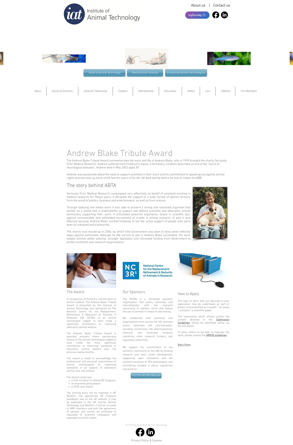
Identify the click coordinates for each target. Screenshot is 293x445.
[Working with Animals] (145, 72)
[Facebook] (215, 14)
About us (199, 5)
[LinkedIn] (224, 14)
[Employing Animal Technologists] (186, 72)
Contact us (221, 5)
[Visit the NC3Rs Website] (146, 375)
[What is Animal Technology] (104, 72)
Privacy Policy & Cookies (146, 440)
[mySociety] (197, 15)
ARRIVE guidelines (216, 335)
